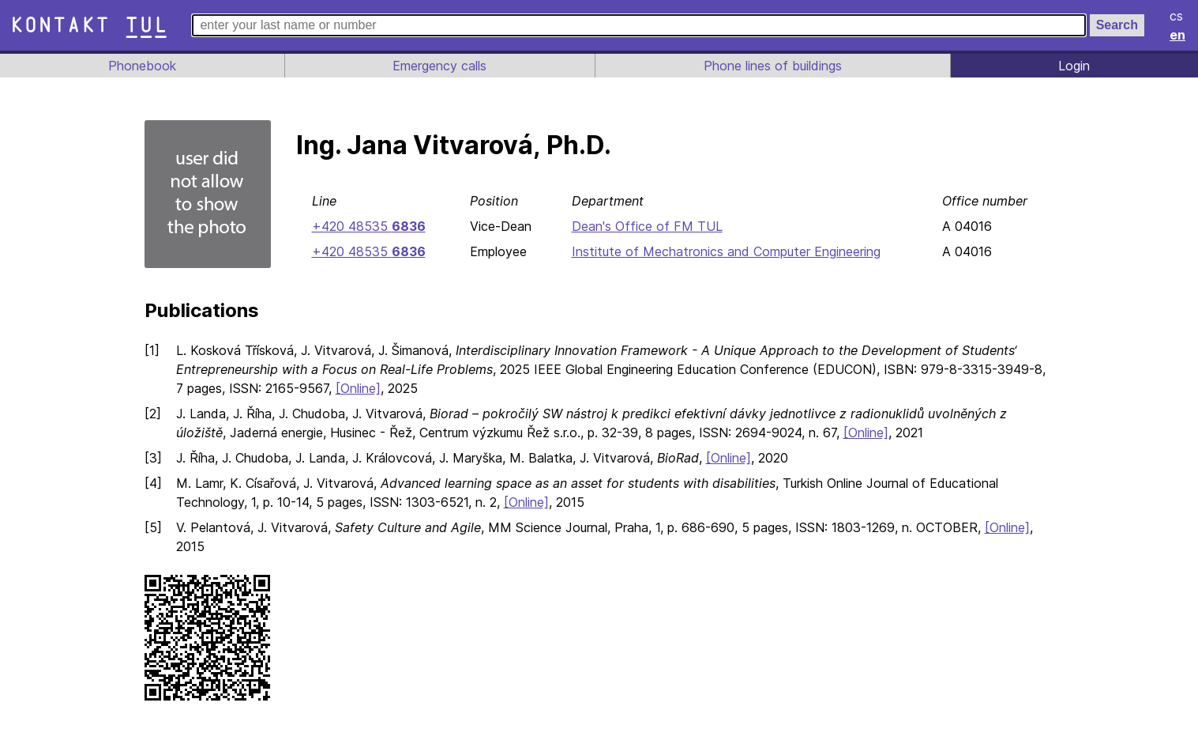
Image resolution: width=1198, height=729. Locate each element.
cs (1177, 16)
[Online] (360, 388)
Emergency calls (438, 66)
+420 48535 (367, 226)
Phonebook (141, 66)
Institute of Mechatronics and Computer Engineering (725, 251)
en (1178, 35)
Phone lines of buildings (772, 66)
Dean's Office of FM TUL (643, 226)
